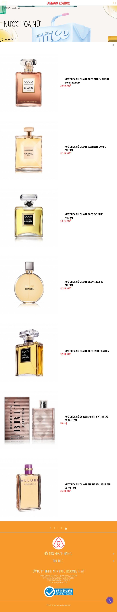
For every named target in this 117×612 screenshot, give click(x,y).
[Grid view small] (113, 45)
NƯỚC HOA (7, 8)
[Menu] (3, 3)
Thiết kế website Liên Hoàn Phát (61, 605)
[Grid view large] (112, 45)
